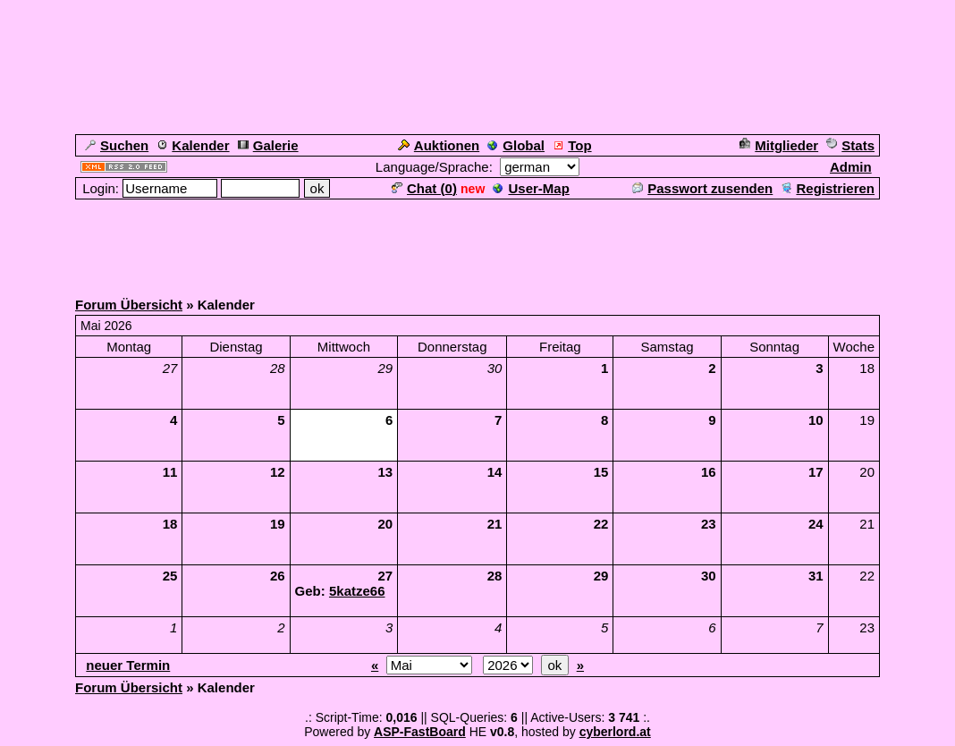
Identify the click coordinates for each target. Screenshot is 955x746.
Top (572, 145)
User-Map (531, 188)
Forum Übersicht (128, 304)
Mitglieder (778, 145)
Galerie (268, 145)
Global (516, 145)
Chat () (424, 188)
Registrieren (828, 188)
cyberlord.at (615, 732)
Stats (850, 145)
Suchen (116, 145)
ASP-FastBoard (420, 732)
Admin (851, 166)
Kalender (192, 145)
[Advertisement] (477, 241)
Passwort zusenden (702, 188)
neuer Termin (128, 665)
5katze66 (357, 590)
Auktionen (438, 145)
